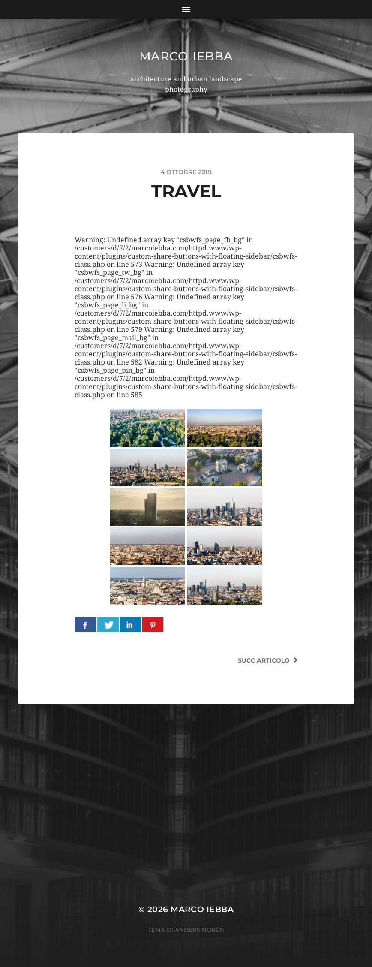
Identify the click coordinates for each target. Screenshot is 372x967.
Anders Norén (199, 929)
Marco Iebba (186, 56)
